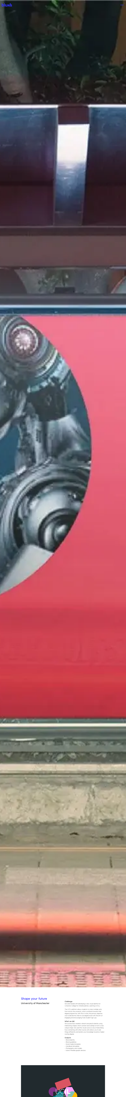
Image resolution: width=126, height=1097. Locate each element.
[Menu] (122, 5)
